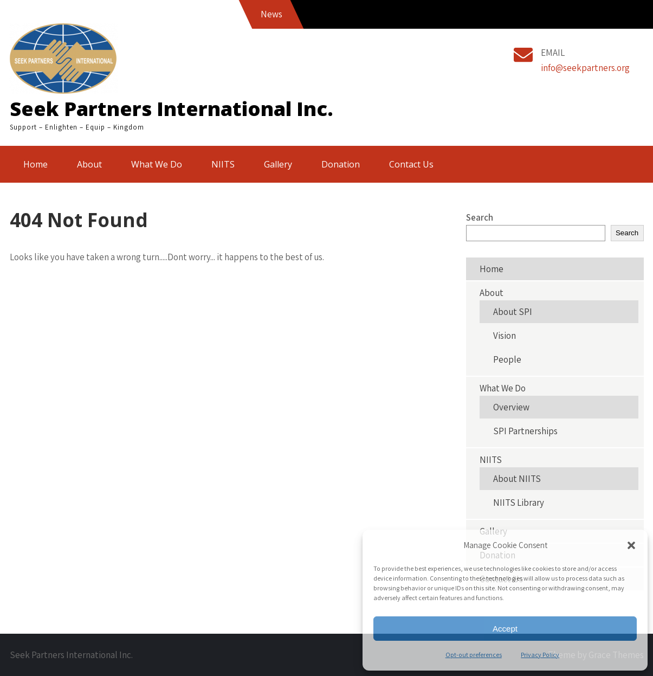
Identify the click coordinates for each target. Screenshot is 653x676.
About (89, 164)
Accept (505, 628)
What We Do (156, 164)
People (507, 359)
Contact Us (411, 164)
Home (35, 164)
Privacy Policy (540, 655)
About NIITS (517, 479)
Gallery (278, 164)
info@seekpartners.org (585, 68)
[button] (631, 545)
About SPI (512, 312)
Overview (511, 407)
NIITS (223, 164)
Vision (504, 336)
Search (479, 217)
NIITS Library (518, 502)
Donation (340, 164)
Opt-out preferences (473, 655)
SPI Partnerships (525, 431)
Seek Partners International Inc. (171, 108)
